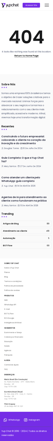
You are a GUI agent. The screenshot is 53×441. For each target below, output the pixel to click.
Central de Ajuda (11, 365)
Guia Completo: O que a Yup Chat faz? (22, 159)
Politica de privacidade (13, 286)
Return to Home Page (26, 55)
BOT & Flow (9, 313)
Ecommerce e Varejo (13, 332)
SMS (5, 300)
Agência (7, 350)
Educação (8, 341)
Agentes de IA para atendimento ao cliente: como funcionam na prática (24, 198)
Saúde (7, 346)
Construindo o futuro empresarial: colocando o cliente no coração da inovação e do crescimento (23, 140)
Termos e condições (12, 281)
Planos (7, 272)
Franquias (8, 355)
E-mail (7, 309)
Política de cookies (12, 290)
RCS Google (9, 318)
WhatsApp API (10, 304)
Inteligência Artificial (12, 322)
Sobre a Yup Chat (11, 268)
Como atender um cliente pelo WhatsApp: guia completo (20, 179)
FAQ (5, 369)
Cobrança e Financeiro (13, 337)
